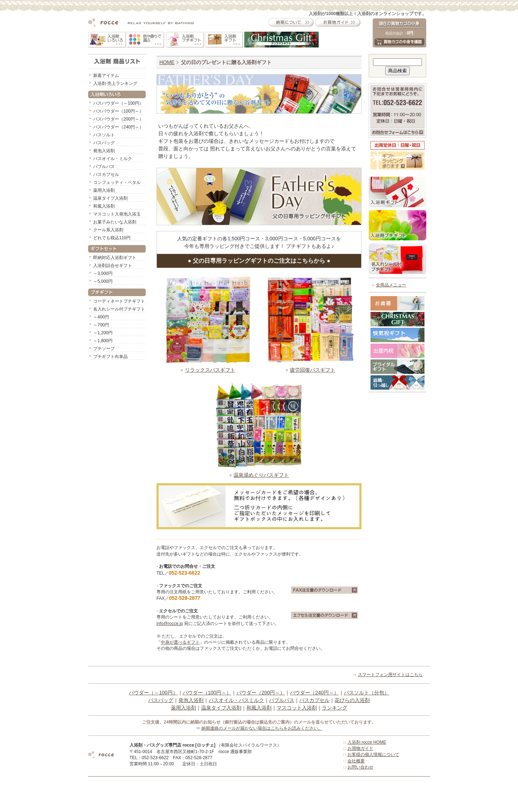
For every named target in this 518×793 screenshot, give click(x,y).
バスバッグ (104, 142)
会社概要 (356, 760)
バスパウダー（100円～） (118, 111)
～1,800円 (103, 340)
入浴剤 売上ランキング (115, 83)
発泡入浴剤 (104, 150)
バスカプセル (106, 174)
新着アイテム (106, 75)
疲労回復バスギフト (312, 370)
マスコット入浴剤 (297, 708)
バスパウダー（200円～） (118, 119)
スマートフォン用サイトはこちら (390, 674)
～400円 (101, 317)
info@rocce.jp (169, 623)
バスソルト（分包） (366, 692)
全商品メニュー (391, 284)
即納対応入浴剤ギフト (114, 257)
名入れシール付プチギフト (119, 309)
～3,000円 (103, 273)
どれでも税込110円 (112, 237)
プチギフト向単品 (110, 356)
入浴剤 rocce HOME (366, 742)
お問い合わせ (360, 767)
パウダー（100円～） (207, 692)
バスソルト (104, 134)
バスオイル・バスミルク (236, 700)
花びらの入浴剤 (352, 700)
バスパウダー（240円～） (118, 127)
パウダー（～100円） (153, 692)
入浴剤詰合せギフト (112, 265)
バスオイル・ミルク (112, 158)
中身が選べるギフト (180, 642)
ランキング (334, 708)
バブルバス (104, 166)
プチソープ (104, 348)
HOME (166, 62)
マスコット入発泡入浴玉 (117, 214)
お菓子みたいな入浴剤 (114, 222)
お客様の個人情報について (373, 754)
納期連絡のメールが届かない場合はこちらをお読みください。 (261, 728)
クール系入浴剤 (108, 229)
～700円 (101, 324)
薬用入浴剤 (104, 190)
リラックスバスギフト (210, 370)
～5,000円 (103, 281)
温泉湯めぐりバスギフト (261, 475)
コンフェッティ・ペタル (117, 182)
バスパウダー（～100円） (118, 103)
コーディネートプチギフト (119, 301)
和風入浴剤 (104, 206)
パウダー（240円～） (314, 692)
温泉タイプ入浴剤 (110, 198)
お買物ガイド (360, 748)
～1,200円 (103, 332)
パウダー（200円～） (260, 692)
